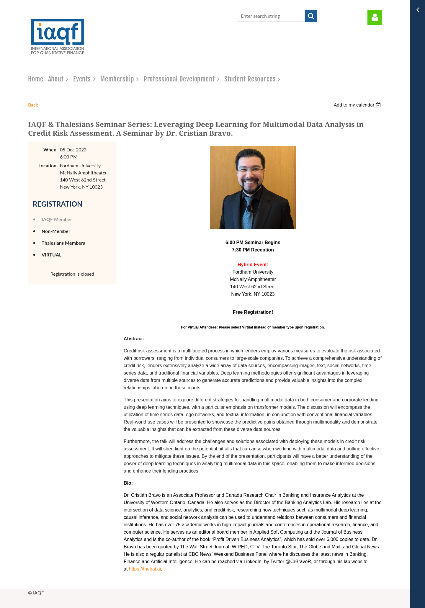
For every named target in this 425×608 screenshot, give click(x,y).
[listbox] (358, 105)
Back (33, 104)
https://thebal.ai (145, 568)
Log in (374, 17)
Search (311, 16)
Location (47, 165)
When (49, 149)
